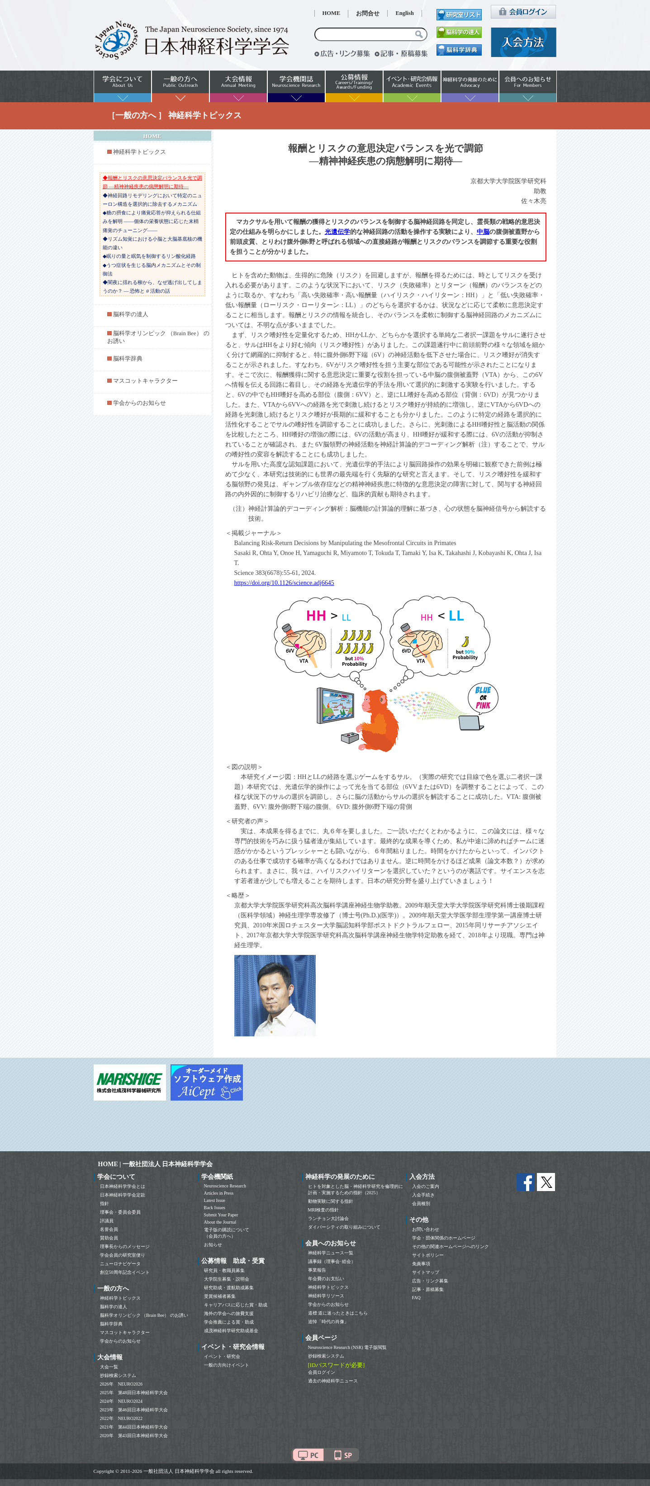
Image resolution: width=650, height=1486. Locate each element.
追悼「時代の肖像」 (328, 1321)
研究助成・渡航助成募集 (229, 1287)
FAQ (416, 1297)
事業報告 (317, 1270)
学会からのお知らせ (139, 403)
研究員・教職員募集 (224, 1270)
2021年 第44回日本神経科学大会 (134, 1426)
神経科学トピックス (139, 152)
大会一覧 (109, 1366)
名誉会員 (109, 1229)
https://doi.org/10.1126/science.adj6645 (284, 582)
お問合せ (368, 13)
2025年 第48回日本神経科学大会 (134, 1392)
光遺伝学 (337, 231)
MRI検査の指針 (323, 1209)
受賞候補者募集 (220, 1296)
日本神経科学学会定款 (122, 1194)
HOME (332, 13)
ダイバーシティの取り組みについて (344, 1227)
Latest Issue (215, 1200)
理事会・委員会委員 (120, 1212)
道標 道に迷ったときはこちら (338, 1312)
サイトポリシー (428, 1255)
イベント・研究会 (222, 1356)
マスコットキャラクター (145, 381)
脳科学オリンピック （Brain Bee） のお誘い (144, 1315)
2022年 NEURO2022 (121, 1418)
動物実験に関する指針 (330, 1201)
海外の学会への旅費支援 (229, 1313)
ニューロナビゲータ (120, 1263)
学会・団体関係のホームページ (443, 1237)
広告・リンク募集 (430, 1280)
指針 (104, 1203)
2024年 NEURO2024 (121, 1401)
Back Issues (215, 1207)
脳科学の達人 (130, 314)
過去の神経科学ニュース (333, 1380)
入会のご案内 (425, 1186)
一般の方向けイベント (226, 1365)
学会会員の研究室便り (122, 1255)
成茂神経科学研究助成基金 (231, 1330)
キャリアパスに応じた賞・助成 (235, 1304)
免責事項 (421, 1263)
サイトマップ (425, 1272)
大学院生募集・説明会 (226, 1279)
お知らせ (213, 1244)
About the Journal (220, 1222)
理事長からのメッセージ (125, 1246)
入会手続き (423, 1194)
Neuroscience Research (225, 1185)
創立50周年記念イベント (125, 1272)
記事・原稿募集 (428, 1289)
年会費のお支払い (326, 1278)
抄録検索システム (118, 1375)
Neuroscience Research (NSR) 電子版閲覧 (347, 1347)
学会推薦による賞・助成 (229, 1322)
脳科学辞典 (127, 359)
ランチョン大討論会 (328, 1218)
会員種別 (421, 1203)
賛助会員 (109, 1237)
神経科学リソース (326, 1295)
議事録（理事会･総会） (332, 1261)
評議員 (107, 1220)
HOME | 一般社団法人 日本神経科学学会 (155, 1164)
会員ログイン (321, 1372)
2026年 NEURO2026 (121, 1384)
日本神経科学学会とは (122, 1186)
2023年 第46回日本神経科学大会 (134, 1409)
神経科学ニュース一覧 (330, 1252)
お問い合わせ (425, 1229)
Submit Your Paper (221, 1214)
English (404, 13)
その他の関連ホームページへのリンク (450, 1246)
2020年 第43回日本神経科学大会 (134, 1435)
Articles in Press (219, 1193)
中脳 (483, 231)
